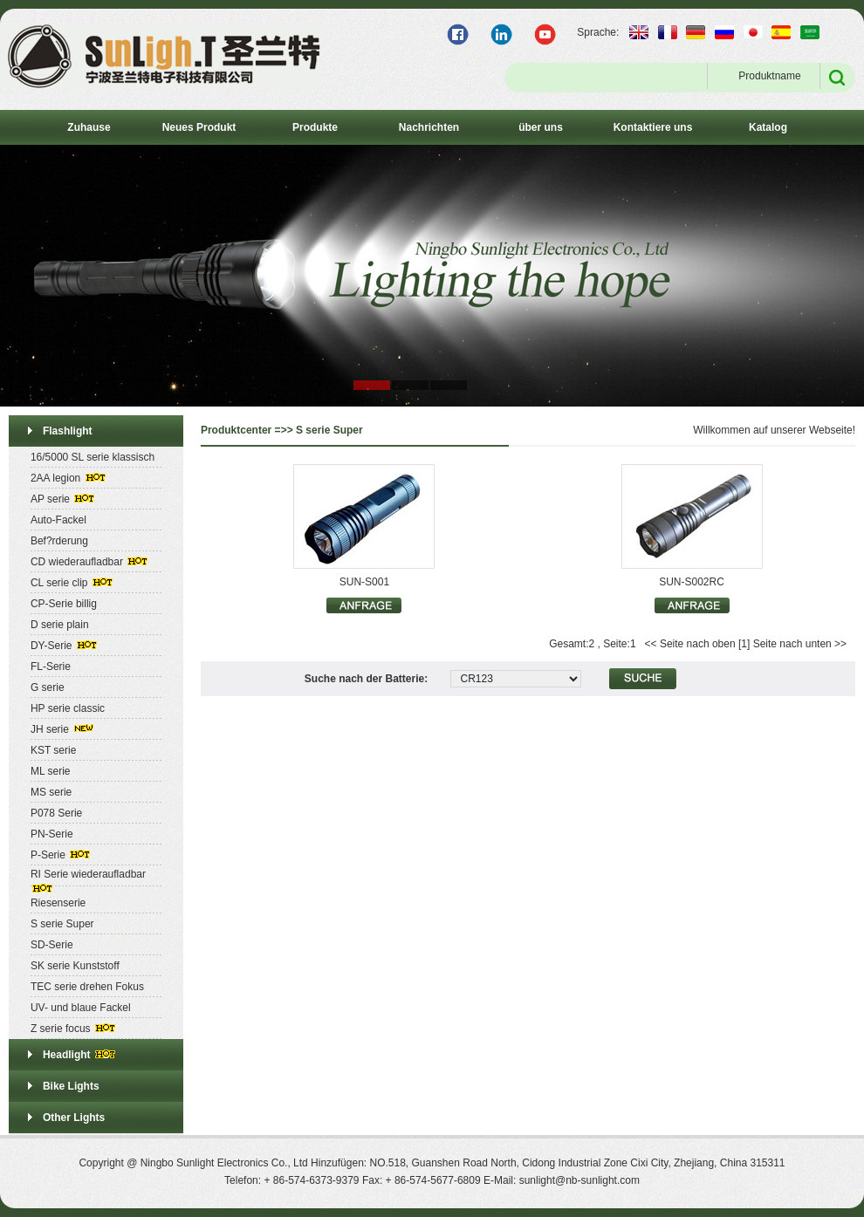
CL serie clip (59, 583)
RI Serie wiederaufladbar (88, 874)
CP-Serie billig (64, 604)
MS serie (51, 792)
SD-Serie (52, 945)
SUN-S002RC (691, 582)
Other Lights (74, 1117)
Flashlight (68, 431)
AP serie (50, 499)
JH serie (50, 729)
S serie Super (62, 924)
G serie (48, 687)
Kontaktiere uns (653, 127)
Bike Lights (71, 1086)
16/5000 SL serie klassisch (92, 457)
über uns (540, 127)
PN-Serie (52, 834)
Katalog (768, 127)
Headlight (67, 1055)
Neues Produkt (199, 127)
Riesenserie (58, 903)
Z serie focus (61, 1028)
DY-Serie (51, 645)
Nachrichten (429, 127)
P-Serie (48, 855)
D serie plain (60, 625)
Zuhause (88, 127)
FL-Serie (51, 666)
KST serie (53, 750)
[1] (744, 644)
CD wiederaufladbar (77, 562)
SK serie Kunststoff (75, 966)
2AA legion (55, 478)
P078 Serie (56, 813)
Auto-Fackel (58, 520)
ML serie (51, 771)
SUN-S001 (364, 582)
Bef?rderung (59, 541)
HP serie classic (68, 708)
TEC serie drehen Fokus (87, 987)
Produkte (315, 127)
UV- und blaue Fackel (81, 1008)
